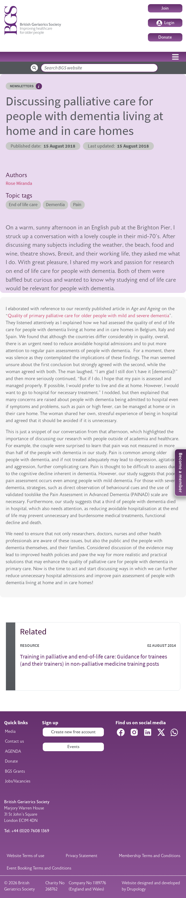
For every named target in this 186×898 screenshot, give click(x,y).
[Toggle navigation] (175, 57)
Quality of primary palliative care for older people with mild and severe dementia (88, 315)
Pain (77, 204)
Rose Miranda (19, 183)
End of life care (23, 204)
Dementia (55, 204)
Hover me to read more (39, 86)
